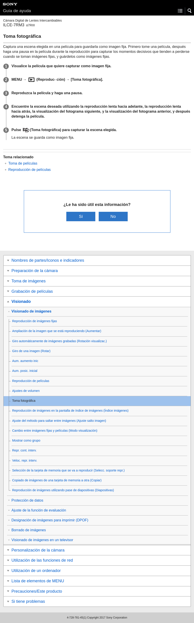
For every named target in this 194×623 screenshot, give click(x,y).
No (113, 216)
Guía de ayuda (17, 10)
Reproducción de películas (29, 170)
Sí (81, 216)
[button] (190, 11)
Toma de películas (22, 163)
